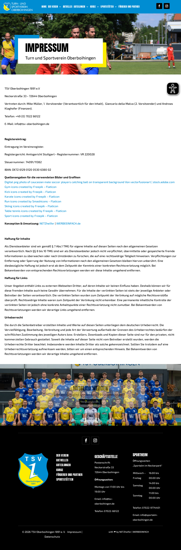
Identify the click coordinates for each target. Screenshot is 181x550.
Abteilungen (79, 6)
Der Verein (53, 6)
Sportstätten (107, 6)
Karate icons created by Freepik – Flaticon (32, 215)
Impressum (74, 531)
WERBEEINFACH (141, 531)
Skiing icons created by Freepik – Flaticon (31, 224)
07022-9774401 (151, 507)
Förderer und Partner (128, 6)
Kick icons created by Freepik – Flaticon (30, 210)
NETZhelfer (47, 242)
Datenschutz (52, 536)
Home (44, 6)
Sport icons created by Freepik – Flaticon (31, 234)
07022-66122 (111, 510)
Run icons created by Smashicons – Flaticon (33, 220)
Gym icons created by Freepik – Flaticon (30, 205)
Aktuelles (67, 6)
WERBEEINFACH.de (68, 242)
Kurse (93, 6)
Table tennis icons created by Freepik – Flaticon (35, 229)
